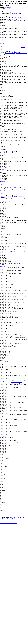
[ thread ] (13, 13)
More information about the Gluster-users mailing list (8, 623)
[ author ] (19, 13)
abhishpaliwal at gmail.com (16, 17)
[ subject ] (16, 13)
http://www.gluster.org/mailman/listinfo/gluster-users (10, 528)
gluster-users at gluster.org (8, 19)
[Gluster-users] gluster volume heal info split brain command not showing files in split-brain (13, 10)
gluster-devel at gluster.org (19, 19)
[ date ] (10, 13)
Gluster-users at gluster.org (15, 526)
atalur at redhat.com (9, 7)
